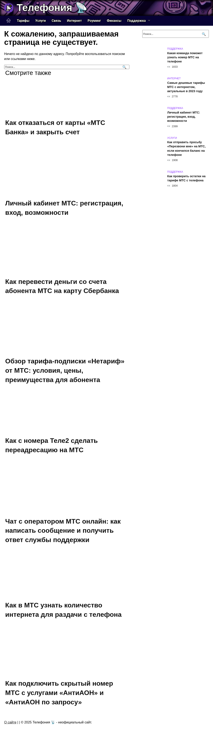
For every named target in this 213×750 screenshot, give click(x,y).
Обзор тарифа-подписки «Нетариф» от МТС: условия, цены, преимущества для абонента (64, 370)
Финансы (114, 21)
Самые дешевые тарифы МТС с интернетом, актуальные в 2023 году (186, 87)
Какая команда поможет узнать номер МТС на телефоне (185, 57)
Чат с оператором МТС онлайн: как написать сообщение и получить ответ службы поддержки (63, 531)
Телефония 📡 (52, 7)
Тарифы (23, 21)
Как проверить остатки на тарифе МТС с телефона (186, 178)
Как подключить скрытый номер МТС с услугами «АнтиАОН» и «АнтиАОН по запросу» (59, 693)
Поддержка (136, 21)
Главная (8, 20)
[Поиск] (124, 67)
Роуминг (94, 21)
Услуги (40, 21)
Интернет (74, 21)
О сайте (10, 722)
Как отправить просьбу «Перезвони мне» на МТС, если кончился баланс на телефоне (186, 148)
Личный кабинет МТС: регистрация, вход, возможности (183, 116)
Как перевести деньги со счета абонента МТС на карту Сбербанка (62, 286)
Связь (56, 21)
